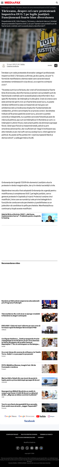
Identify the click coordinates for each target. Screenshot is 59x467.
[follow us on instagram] (51, 416)
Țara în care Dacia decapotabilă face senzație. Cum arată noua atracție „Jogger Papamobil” (19, 405)
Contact (41, 437)
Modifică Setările (29, 442)
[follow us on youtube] (41, 416)
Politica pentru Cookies (29, 434)
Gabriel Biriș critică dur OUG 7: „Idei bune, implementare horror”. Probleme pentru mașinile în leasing (21, 216)
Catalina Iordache (13, 66)
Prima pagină (6, 7)
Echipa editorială (12, 434)
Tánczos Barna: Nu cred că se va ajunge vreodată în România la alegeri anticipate (21, 315)
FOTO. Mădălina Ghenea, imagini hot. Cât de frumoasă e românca (19, 366)
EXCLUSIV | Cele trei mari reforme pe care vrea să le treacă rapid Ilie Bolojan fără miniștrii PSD (21, 326)
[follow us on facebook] (29, 421)
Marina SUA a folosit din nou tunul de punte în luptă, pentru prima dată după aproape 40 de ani (21, 379)
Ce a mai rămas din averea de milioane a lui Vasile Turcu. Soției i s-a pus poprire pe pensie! (21, 353)
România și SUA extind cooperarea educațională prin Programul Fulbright (20, 302)
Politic (13, 7)
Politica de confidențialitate (25, 437)
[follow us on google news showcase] (26, 416)
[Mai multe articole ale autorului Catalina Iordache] (4, 65)
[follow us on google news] (10, 416)
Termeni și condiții (46, 434)
